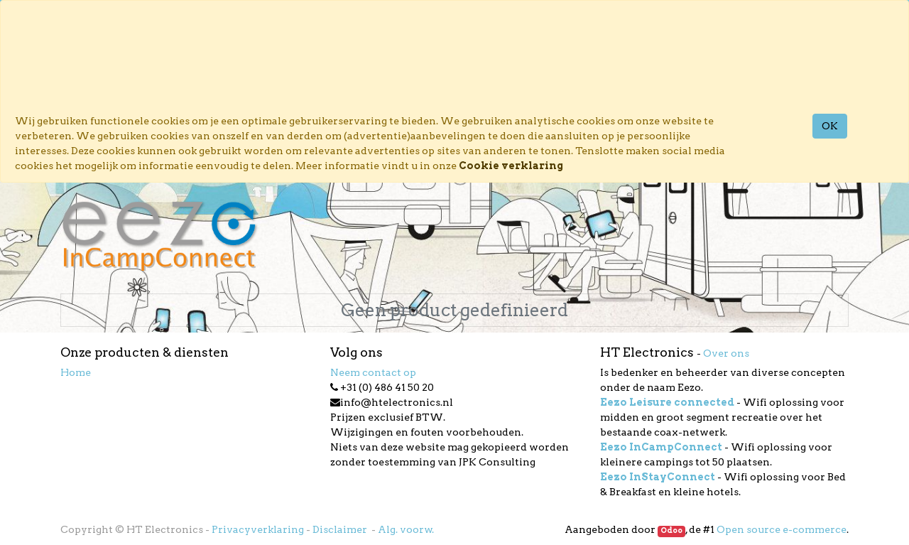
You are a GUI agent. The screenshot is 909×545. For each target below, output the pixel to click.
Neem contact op (373, 372)
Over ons (726, 353)
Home (75, 372)
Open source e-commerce (782, 529)
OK (830, 125)
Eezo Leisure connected (667, 402)
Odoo (671, 530)
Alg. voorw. (406, 529)
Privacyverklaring (258, 529)
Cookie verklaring (511, 165)
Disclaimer (340, 529)
